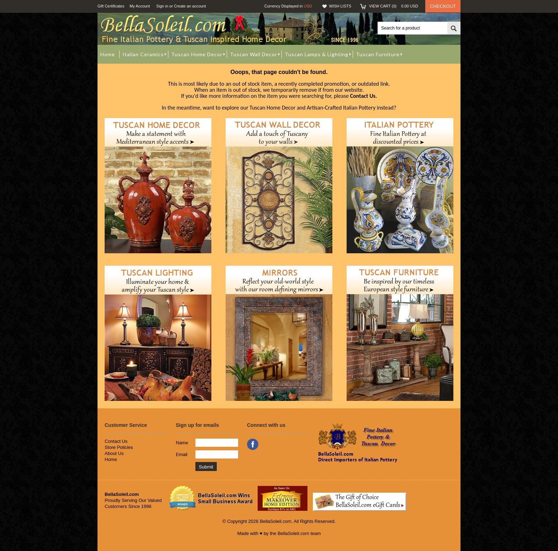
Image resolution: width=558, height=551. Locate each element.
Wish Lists (340, 6)
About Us (114, 453)
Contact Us (116, 441)
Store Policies (119, 447)
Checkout (443, 6)
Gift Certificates (111, 6)
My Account (140, 6)
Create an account (190, 6)
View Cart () (393, 6)
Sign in (162, 6)
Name (182, 442)
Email (182, 454)
